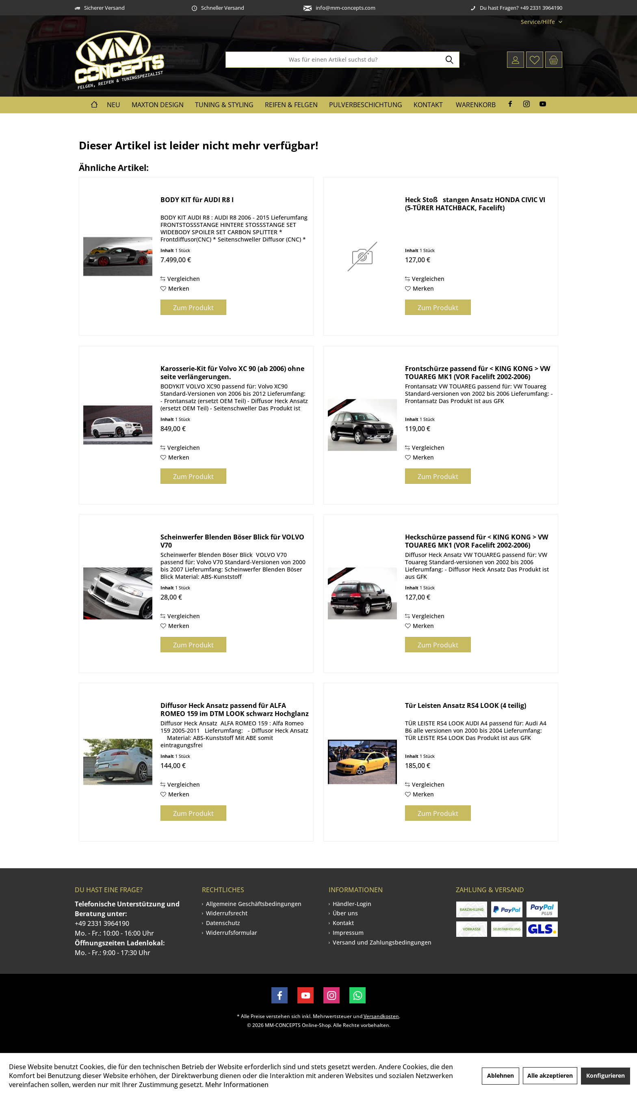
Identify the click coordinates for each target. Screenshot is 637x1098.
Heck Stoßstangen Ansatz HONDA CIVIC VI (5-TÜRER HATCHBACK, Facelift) (475, 204)
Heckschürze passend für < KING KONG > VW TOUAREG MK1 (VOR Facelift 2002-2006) (476, 541)
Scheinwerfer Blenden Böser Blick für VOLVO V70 (232, 541)
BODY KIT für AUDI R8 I (197, 200)
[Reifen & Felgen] (291, 105)
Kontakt (343, 923)
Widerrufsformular (231, 932)
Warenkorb (476, 104)
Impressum (348, 932)
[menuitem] (538, 22)
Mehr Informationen (237, 1084)
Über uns (345, 913)
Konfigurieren (605, 1075)
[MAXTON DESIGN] (157, 105)
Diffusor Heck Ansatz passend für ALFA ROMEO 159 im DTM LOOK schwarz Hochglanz (234, 709)
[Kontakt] (428, 105)
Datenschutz (223, 923)
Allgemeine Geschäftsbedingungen (253, 904)
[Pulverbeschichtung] (365, 105)
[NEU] (113, 105)
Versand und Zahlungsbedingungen (382, 942)
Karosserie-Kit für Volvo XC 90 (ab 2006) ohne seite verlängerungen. (232, 373)
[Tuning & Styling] (224, 105)
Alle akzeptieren (550, 1075)
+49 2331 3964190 (102, 923)
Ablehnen (500, 1075)
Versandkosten (381, 1016)
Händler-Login (352, 904)
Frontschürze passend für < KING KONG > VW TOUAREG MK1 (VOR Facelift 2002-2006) (477, 373)
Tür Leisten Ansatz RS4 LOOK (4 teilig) (465, 705)
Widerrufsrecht (226, 913)
